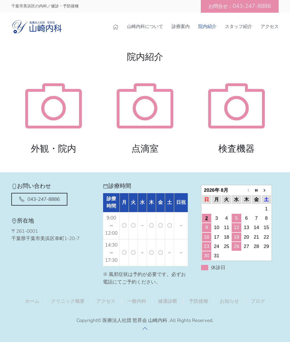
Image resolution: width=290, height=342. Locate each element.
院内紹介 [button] (207, 26)
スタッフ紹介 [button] (238, 26)
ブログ (258, 301)
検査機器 (236, 149)
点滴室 (145, 149)
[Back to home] (36, 27)
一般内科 (136, 301)
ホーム (32, 301)
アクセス (270, 26)
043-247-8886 (39, 199)
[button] (145, 328)
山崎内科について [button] (145, 26)
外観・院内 (53, 149)
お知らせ (229, 301)
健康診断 (167, 301)
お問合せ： (239, 6)
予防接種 (198, 301)
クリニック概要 (68, 301)
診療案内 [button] (181, 26)
